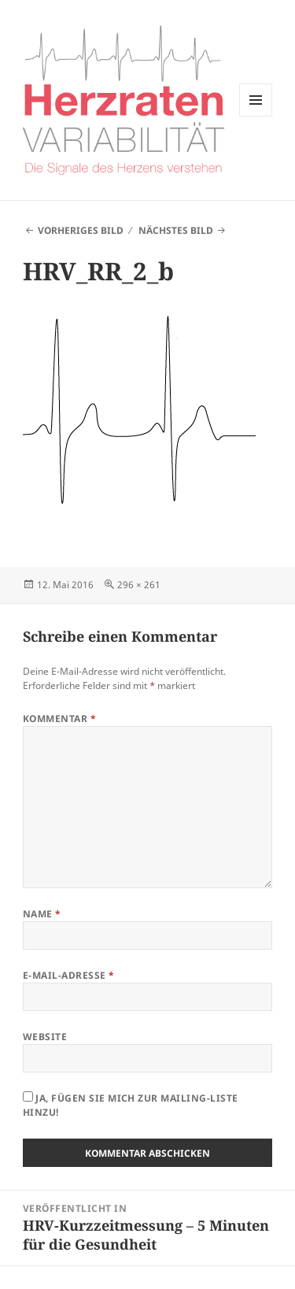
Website (45, 1036)
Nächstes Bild (175, 230)
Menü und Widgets (256, 116)
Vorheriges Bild (81, 230)
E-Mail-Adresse (69, 975)
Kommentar (59, 718)
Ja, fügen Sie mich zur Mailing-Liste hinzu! (130, 1105)
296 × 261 (138, 584)
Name (42, 913)
